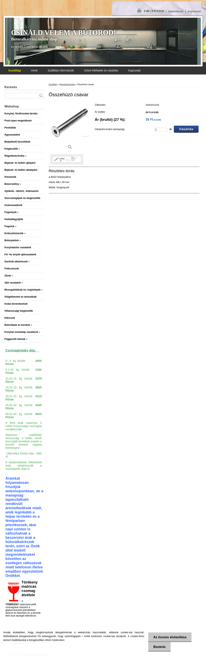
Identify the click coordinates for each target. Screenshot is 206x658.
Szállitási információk (61, 70)
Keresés (10, 87)
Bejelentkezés (175, 11)
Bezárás (159, 647)
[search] (41, 95)
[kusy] (161, 129)
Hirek (34, 70)
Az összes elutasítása (169, 637)
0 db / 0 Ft (154, 10)
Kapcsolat (134, 70)
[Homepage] (14, 70)
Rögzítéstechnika (67, 84)
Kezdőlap (53, 84)
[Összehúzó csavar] (70, 126)
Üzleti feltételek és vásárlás (101, 70)
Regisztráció (194, 11)
